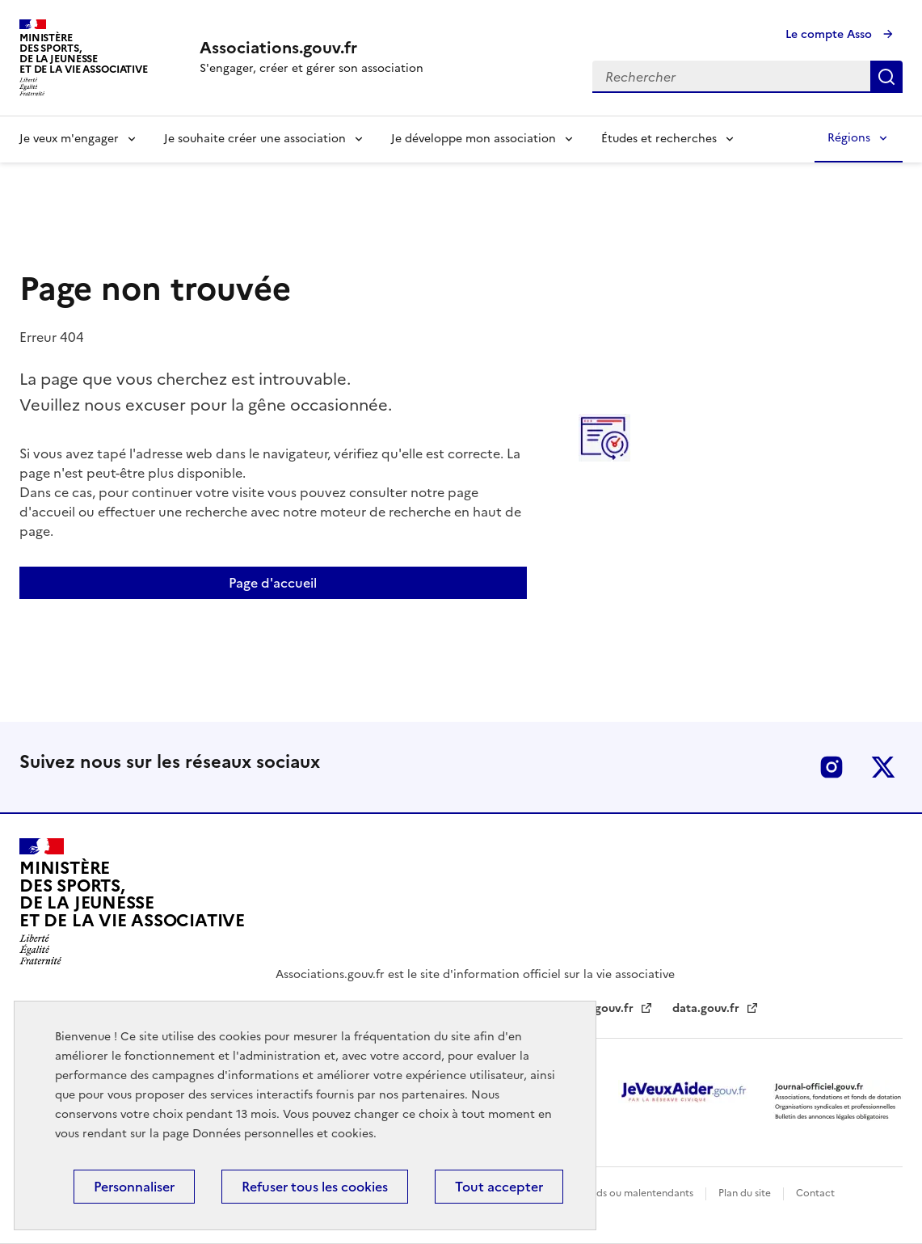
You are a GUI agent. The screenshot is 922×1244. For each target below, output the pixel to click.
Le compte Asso (830, 34)
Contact (815, 1193)
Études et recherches (659, 138)
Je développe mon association (473, 138)
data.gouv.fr (707, 1008)
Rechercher (886, 77)
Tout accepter (499, 1186)
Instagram (831, 767)
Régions (848, 137)
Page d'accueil (273, 582)
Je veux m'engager (69, 138)
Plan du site (745, 1193)
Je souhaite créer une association (255, 138)
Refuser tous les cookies (315, 1186)
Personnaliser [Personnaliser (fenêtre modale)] (134, 1186)
